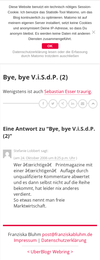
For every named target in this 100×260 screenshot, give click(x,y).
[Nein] (93, 32)
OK (50, 46)
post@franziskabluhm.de (67, 234)
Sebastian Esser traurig (67, 91)
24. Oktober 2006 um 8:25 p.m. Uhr (48, 157)
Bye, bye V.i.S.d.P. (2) (35, 77)
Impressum (25, 240)
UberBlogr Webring (50, 252)
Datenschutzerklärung (63, 240)
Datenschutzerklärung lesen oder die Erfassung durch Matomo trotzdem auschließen (50, 54)
